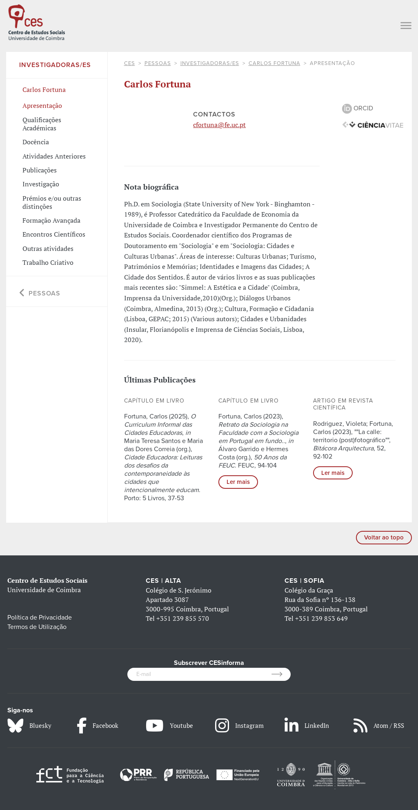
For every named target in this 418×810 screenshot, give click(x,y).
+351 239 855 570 (182, 618)
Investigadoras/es (209, 63)
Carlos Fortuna (274, 63)
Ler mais (238, 482)
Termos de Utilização (37, 627)
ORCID (357, 108)
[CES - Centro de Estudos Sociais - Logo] (36, 21)
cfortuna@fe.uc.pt (219, 124)
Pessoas (158, 63)
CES (129, 63)
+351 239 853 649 (321, 618)
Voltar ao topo (384, 537)
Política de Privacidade (39, 617)
